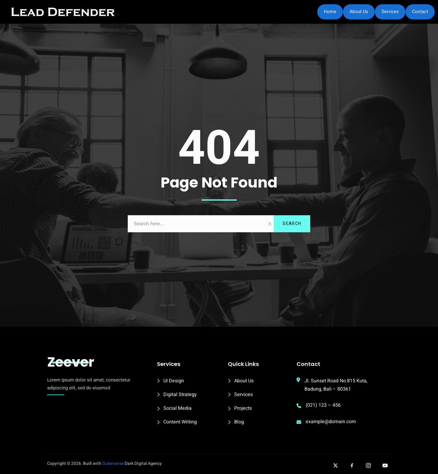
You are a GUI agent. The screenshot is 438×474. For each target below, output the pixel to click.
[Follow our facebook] (351, 465)
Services (390, 11)
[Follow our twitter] (335, 465)
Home (330, 11)
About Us (358, 11)
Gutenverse (113, 463)
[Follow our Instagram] (368, 465)
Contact (420, 11)
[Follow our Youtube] (385, 465)
